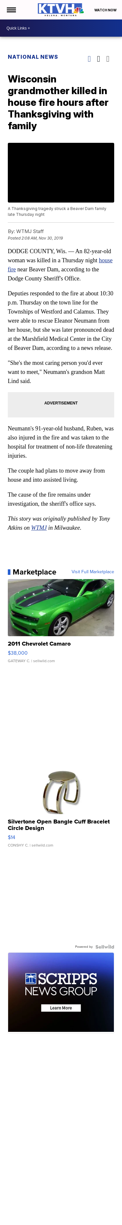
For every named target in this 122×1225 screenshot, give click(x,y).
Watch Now (105, 10)
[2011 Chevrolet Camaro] (61, 624)
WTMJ (39, 528)
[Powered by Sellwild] (104, 947)
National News (33, 57)
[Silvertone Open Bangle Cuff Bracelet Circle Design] (61, 805)
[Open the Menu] (11, 10)
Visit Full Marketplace (93, 572)
